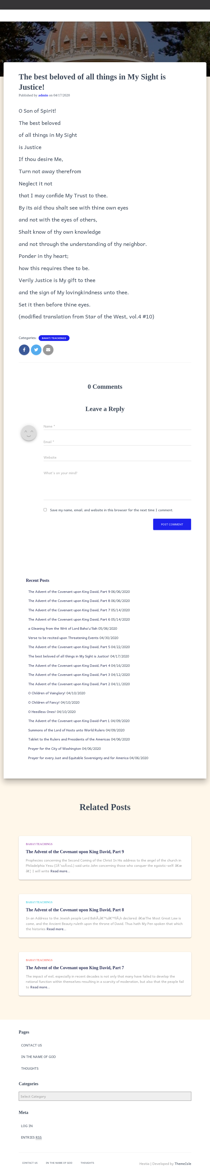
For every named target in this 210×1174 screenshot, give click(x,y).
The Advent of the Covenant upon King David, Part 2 (69, 683)
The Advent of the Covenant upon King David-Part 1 (69, 720)
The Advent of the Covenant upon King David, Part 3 (69, 674)
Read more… (60, 871)
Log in (27, 1125)
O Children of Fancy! (44, 702)
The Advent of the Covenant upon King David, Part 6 (69, 619)
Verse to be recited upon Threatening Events (63, 637)
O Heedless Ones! (42, 711)
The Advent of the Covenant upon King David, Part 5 (69, 646)
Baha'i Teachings (54, 338)
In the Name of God (38, 1056)
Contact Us (31, 1045)
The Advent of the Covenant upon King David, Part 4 (69, 665)
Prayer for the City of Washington (54, 748)
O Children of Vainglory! (46, 692)
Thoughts (30, 1068)
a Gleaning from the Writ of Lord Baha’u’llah (62, 628)
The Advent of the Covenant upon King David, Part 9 (69, 591)
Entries (31, 1137)
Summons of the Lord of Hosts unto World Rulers (66, 730)
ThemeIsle (183, 1163)
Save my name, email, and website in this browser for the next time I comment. (111, 509)
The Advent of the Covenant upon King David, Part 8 (69, 600)
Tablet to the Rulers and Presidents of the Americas (69, 739)
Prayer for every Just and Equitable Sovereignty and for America (78, 757)
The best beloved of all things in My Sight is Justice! (68, 656)
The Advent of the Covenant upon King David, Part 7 (69, 609)
